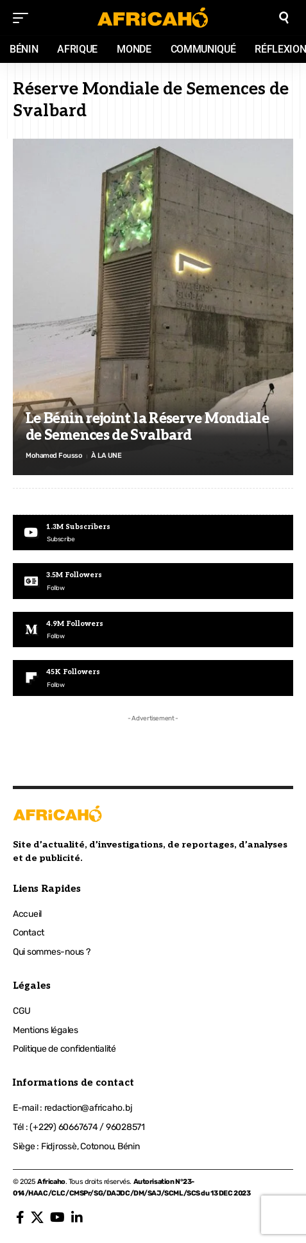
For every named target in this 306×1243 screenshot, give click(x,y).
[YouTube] (57, 1217)
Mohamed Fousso (54, 455)
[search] (284, 18)
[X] (37, 1217)
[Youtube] (153, 532)
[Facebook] (20, 1217)
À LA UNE (106, 455)
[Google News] (153, 580)
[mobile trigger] (24, 18)
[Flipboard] (153, 677)
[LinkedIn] (77, 1217)
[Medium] (153, 629)
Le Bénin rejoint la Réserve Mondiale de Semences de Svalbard (147, 427)
